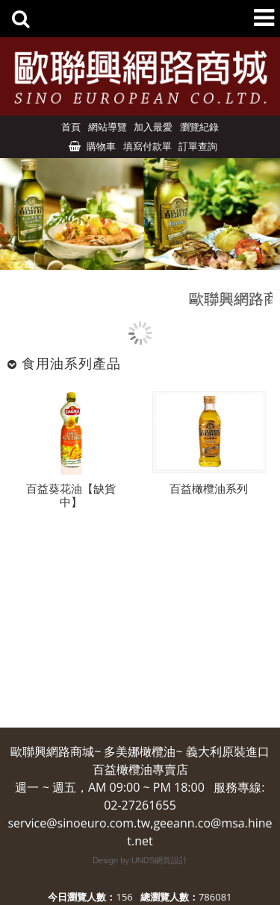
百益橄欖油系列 (208, 489)
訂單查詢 (197, 146)
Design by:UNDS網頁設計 (140, 860)
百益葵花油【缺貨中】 (71, 496)
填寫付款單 (147, 146)
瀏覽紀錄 (199, 126)
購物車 (101, 146)
